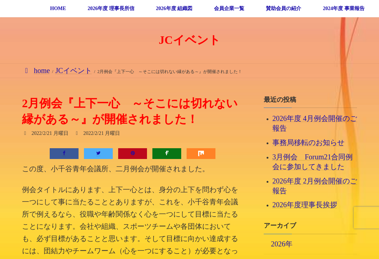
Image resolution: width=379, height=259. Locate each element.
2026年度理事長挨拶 (304, 205)
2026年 (282, 243)
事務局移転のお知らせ (308, 142)
